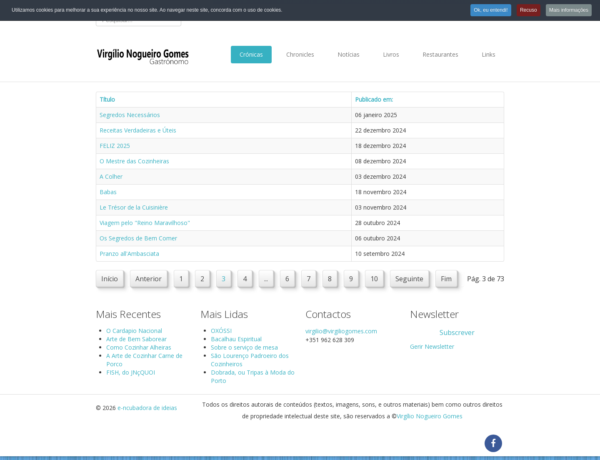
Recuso (528, 10)
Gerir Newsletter (432, 346)
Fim (446, 278)
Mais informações (568, 10)
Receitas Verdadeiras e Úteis (138, 130)
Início (109, 278)
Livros (391, 54)
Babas (108, 192)
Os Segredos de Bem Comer (138, 238)
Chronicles (300, 54)
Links (488, 54)
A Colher (111, 176)
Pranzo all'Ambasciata (129, 254)
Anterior (148, 278)
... (266, 278)
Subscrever (457, 332)
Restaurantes (440, 54)
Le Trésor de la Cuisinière (134, 207)
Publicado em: (374, 99)
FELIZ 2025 (115, 146)
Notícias (349, 54)
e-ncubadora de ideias (147, 408)
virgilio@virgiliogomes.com (341, 331)
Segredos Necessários (130, 115)
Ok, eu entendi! (491, 10)
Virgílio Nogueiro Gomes (429, 416)
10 (374, 278)
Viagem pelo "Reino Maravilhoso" (145, 223)
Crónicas (251, 54)
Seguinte (409, 278)
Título (107, 99)
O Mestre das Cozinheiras (134, 161)
